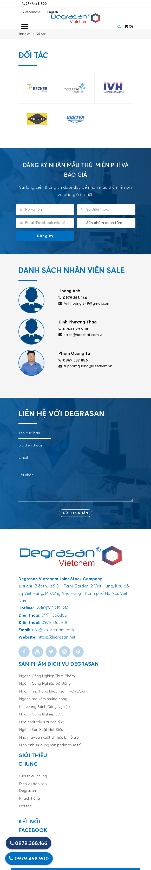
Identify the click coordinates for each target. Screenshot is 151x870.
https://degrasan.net (56, 637)
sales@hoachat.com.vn (80, 335)
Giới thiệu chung (33, 776)
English (52, 12)
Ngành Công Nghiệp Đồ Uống (45, 683)
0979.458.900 (34, 3)
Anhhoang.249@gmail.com (84, 303)
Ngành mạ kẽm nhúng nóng (43, 699)
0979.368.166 (28, 843)
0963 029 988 (73, 329)
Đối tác (41, 34)
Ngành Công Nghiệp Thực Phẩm (47, 676)
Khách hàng (29, 798)
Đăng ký (45, 236)
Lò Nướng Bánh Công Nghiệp (44, 707)
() (128, 26)
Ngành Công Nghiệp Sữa (40, 714)
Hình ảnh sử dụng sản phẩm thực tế (50, 745)
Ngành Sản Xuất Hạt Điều (41, 730)
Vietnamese (31, 12)
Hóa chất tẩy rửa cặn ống (41, 722)
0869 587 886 (73, 360)
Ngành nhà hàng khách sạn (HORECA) (52, 691)
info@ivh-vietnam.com (52, 630)
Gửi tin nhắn (75, 513)
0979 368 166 (72, 298)
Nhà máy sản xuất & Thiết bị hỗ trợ (49, 737)
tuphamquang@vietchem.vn (85, 366)
